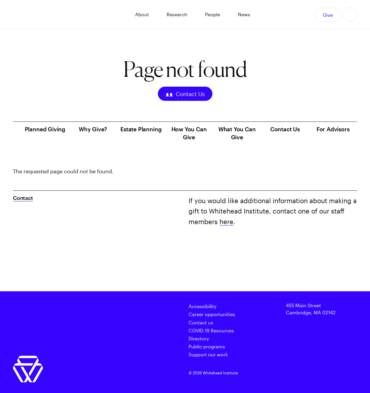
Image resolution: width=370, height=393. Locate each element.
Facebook (293, 373)
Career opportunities (212, 314)
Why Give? (93, 129)
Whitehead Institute (54, 14)
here (226, 221)
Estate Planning (140, 129)
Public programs (207, 346)
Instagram (318, 373)
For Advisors (333, 129)
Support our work (208, 354)
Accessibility (202, 306)
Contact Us (185, 94)
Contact (23, 198)
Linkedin (331, 373)
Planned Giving (45, 129)
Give (328, 15)
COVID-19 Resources (211, 330)
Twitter (280, 373)
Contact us (201, 322)
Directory (199, 338)
